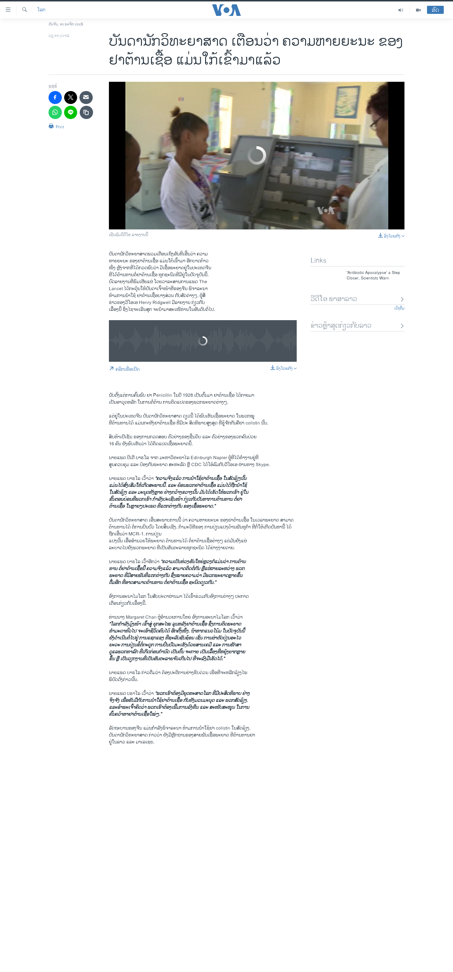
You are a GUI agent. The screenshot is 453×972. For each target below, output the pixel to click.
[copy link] (86, 112)
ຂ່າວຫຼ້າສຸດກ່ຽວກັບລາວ (357, 326)
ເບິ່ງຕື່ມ (399, 308)
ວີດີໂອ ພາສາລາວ (357, 299)
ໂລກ (41, 10)
